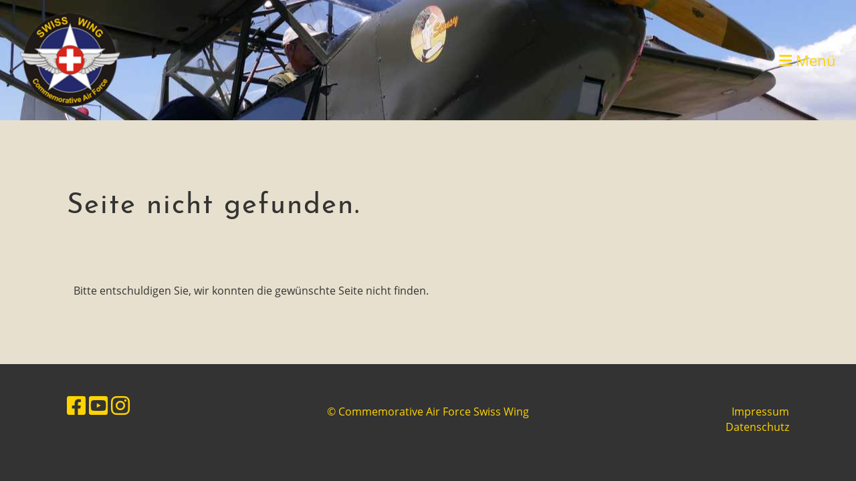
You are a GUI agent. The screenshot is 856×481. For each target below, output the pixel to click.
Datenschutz (757, 427)
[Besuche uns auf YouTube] (98, 405)
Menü (807, 60)
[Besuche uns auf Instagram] (120, 405)
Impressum (760, 411)
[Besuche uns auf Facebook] (76, 405)
